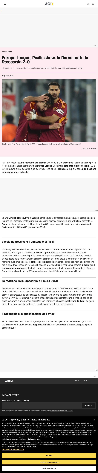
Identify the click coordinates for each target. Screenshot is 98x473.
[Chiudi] (94, 419)
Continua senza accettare (49, 462)
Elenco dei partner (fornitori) (13, 449)
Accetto (49, 455)
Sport (10, 51)
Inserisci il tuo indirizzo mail (15, 400)
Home (4, 51)
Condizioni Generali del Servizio (61, 411)
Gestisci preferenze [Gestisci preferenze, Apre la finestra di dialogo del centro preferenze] (49, 469)
